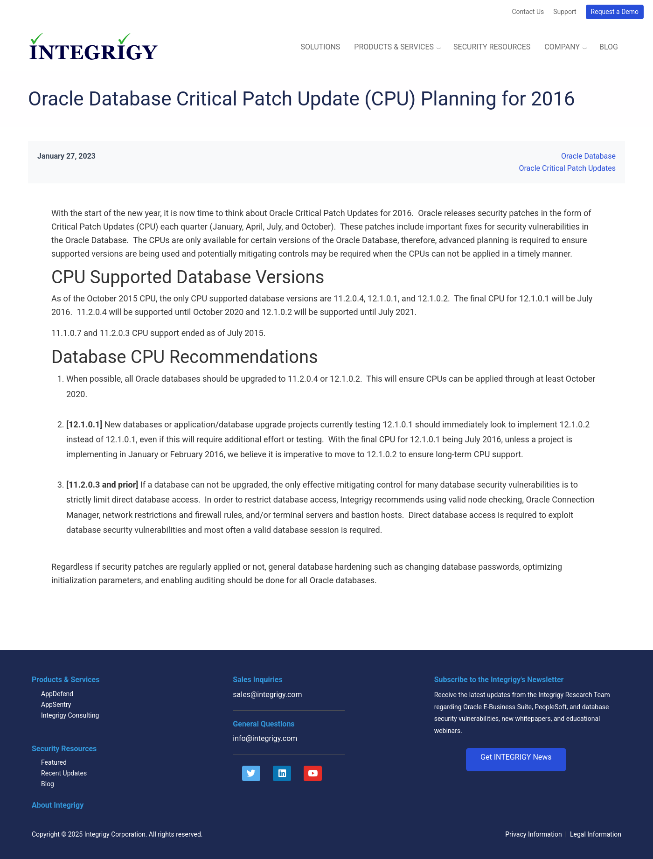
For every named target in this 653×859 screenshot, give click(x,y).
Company (562, 46)
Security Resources (491, 46)
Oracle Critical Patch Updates (567, 168)
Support (564, 11)
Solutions (320, 46)
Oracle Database (588, 156)
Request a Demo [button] (615, 11)
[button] (516, 759)
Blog (608, 46)
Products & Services (394, 46)
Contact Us (528, 11)
